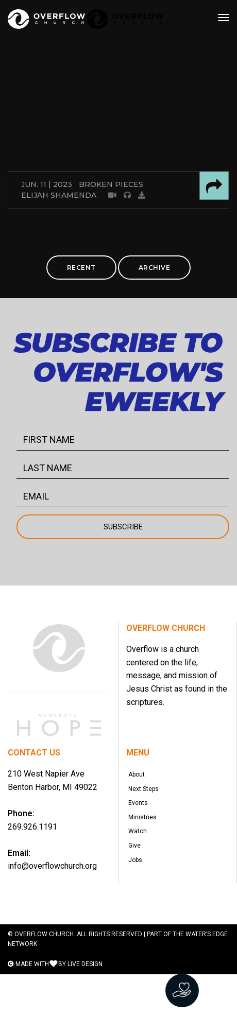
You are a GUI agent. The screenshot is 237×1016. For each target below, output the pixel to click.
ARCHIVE (155, 267)
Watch (140, 860)
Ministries (145, 839)
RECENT (81, 267)
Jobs (138, 901)
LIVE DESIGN (85, 1005)
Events (141, 818)
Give (137, 880)
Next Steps (146, 798)
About (139, 777)
